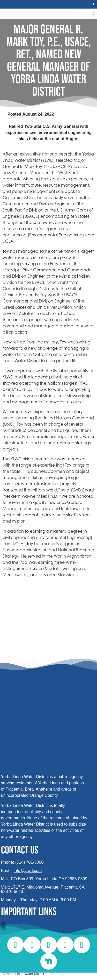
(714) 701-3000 (29, 862)
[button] (93, 5)
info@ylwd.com (28, 870)
